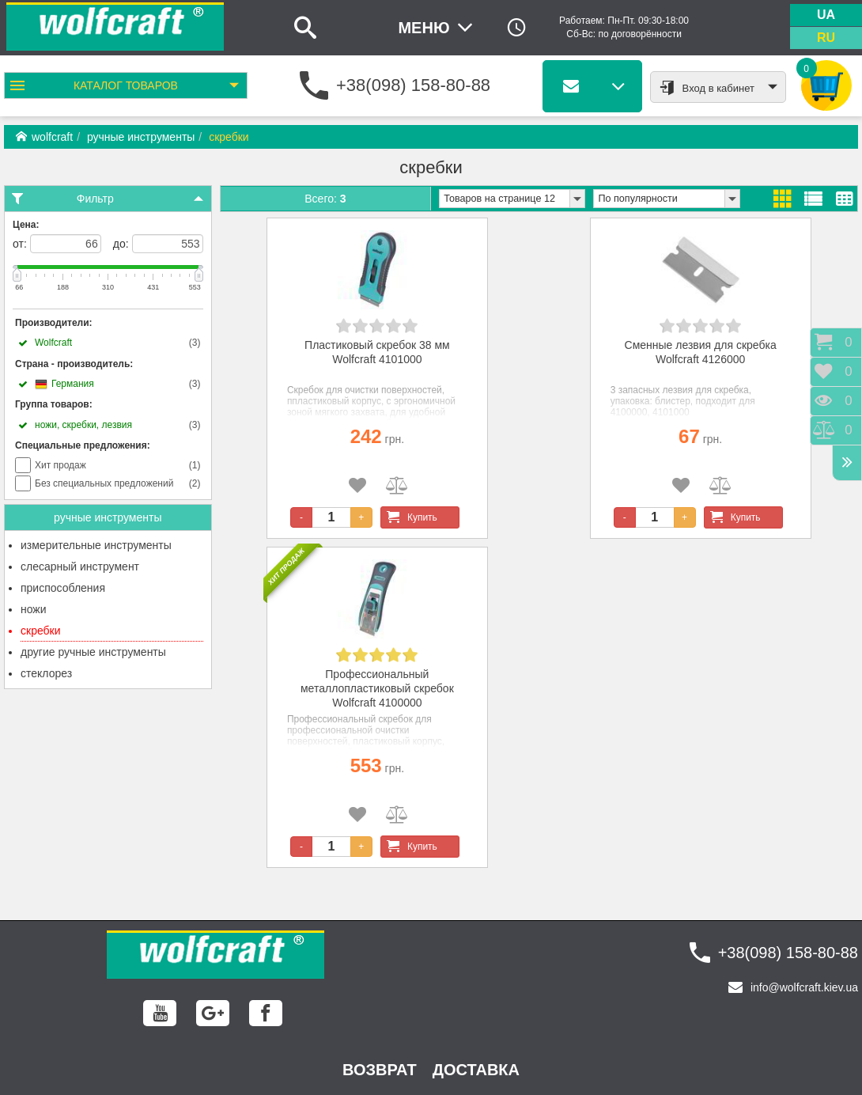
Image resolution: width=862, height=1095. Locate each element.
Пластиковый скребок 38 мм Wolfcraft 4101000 (377, 352)
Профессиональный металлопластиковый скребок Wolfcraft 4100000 (377, 688)
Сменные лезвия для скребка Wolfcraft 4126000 (701, 352)
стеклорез (46, 673)
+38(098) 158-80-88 (413, 85)
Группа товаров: (54, 404)
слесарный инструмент (80, 566)
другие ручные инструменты (93, 652)
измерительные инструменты (96, 545)
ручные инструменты (141, 137)
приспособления (63, 588)
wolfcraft (44, 137)
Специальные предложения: (82, 445)
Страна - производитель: (74, 363)
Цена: (26, 224)
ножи (34, 609)
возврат (379, 1069)
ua (826, 14)
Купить (409, 517)
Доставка (476, 1069)
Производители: (54, 322)
